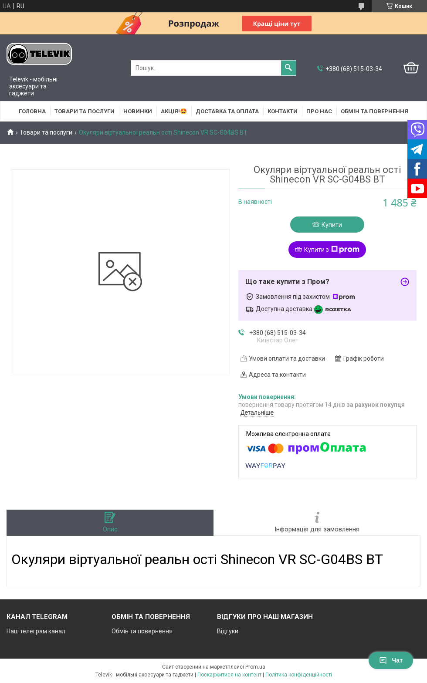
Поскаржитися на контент (229, 675)
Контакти (283, 111)
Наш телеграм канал (36, 631)
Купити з (331, 250)
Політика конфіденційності (298, 675)
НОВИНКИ (137, 111)
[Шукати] (288, 68)
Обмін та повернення (374, 111)
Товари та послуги (84, 111)
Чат (391, 660)
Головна (32, 111)
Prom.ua (255, 667)
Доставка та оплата (227, 111)
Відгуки (227, 631)
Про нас (319, 111)
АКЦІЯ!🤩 (174, 111)
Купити (332, 224)
